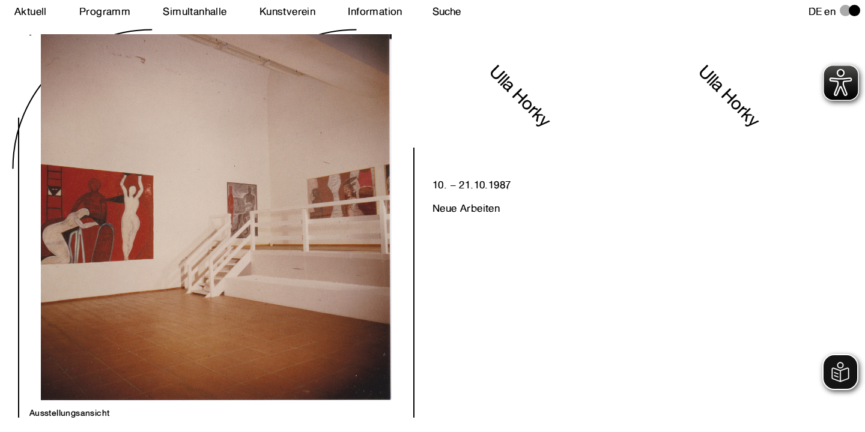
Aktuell (30, 11)
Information (375, 11)
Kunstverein (287, 11)
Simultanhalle (194, 11)
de (815, 11)
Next (122, 205)
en (830, 11)
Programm (104, 11)
